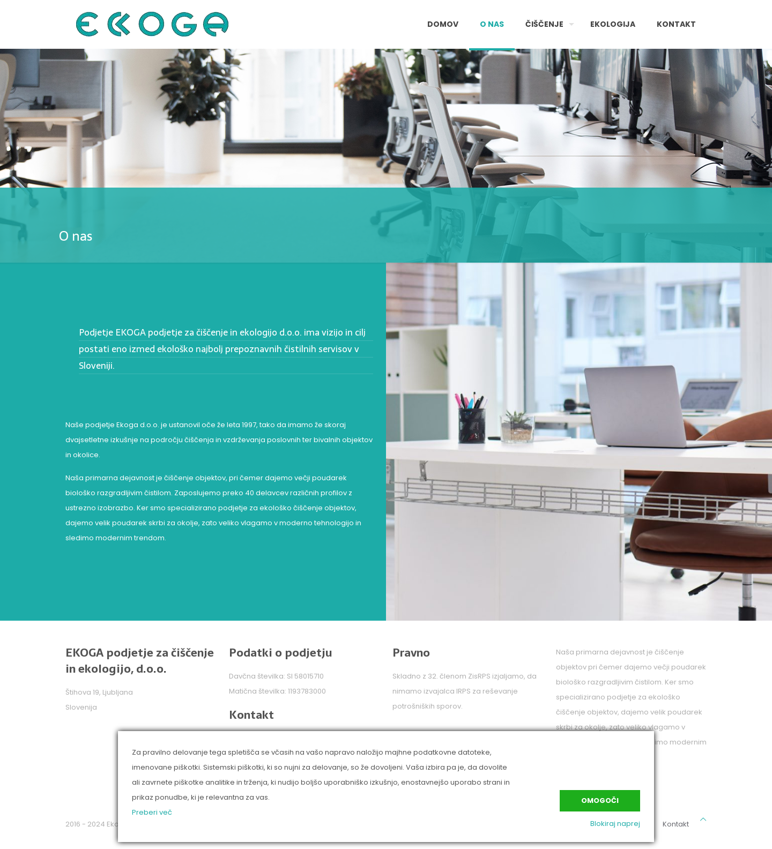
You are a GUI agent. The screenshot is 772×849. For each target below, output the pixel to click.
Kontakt (676, 824)
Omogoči (600, 800)
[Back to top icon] (703, 819)
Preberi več (152, 812)
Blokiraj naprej (615, 823)
